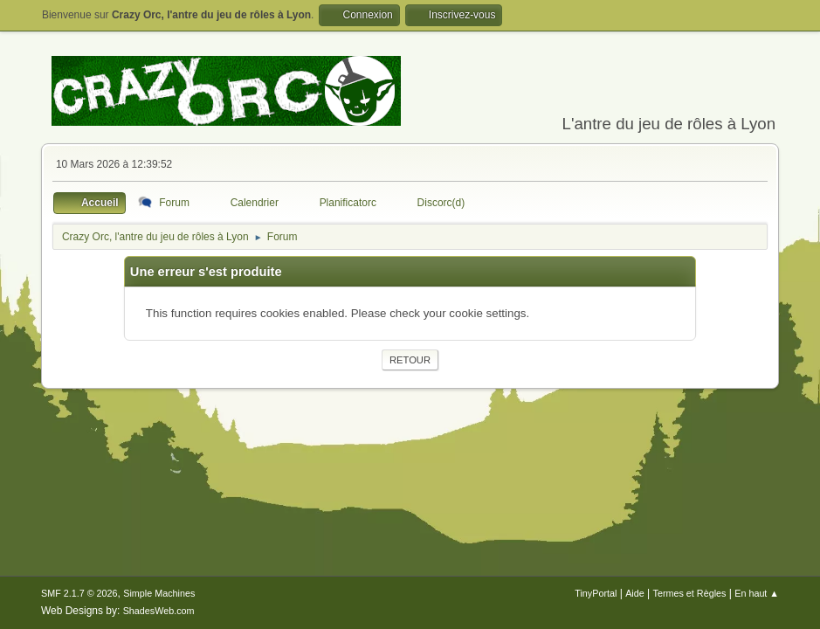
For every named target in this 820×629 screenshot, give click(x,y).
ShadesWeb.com (159, 610)
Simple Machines (159, 593)
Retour (410, 360)
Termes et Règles (690, 593)
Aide (634, 593)
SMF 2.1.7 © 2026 (79, 593)
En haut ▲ (756, 593)
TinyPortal (596, 593)
